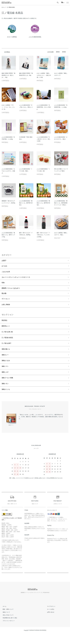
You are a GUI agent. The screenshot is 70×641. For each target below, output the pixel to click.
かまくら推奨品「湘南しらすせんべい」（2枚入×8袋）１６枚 (44, 75)
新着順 (64, 52)
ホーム (3, 7)
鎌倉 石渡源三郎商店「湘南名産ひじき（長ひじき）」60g (8, 75)
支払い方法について (7, 621)
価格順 (58, 52)
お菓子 (4, 260)
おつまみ (5, 266)
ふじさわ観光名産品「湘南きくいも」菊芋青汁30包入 (43, 203)
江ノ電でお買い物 (8, 334)
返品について (5, 618)
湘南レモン (5, 389)
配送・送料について (7, 615)
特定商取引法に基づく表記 (9, 624)
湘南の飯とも (6, 352)
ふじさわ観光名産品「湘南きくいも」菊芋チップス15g (8, 234)
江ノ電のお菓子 (7, 346)
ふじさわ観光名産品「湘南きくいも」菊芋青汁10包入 (25, 203)
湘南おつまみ (6, 365)
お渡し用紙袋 (6, 306)
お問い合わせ (49, 618)
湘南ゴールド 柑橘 (8, 383)
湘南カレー (5, 359)
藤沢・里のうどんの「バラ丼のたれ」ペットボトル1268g (43, 234)
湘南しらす (5, 377)
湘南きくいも (6, 395)
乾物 (3, 283)
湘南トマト (5, 371)
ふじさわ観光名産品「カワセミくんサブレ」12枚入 (8, 171)
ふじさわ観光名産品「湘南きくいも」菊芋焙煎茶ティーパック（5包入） (60, 203)
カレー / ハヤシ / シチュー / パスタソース (16, 278)
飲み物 (4, 294)
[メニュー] (67, 2)
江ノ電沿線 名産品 (11, 7)
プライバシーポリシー (8, 626)
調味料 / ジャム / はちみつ (11, 289)
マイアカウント (50, 612)
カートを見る (49, 615)
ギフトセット (6, 300)
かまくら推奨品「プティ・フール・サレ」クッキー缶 (8, 107)
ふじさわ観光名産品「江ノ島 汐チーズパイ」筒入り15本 (43, 139)
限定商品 (5, 322)
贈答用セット (6, 328)
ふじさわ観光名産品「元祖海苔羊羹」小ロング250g (44, 107)
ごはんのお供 (6, 272)
